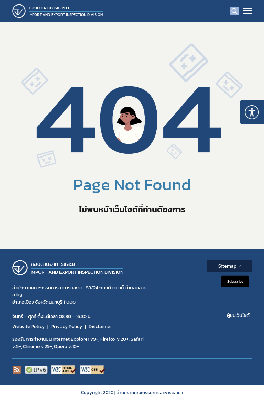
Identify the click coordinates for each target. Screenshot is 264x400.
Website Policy (28, 326)
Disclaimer (100, 326)
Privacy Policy (66, 326)
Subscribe (235, 281)
